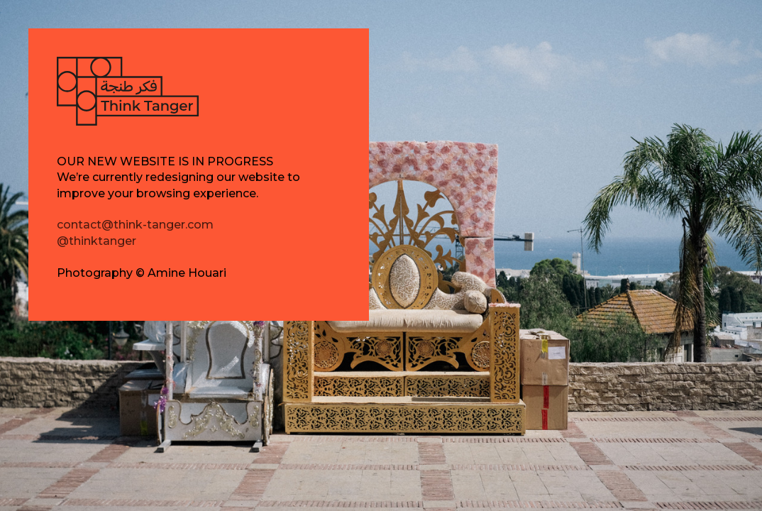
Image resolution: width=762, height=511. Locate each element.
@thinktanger (96, 241)
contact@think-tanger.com (135, 224)
